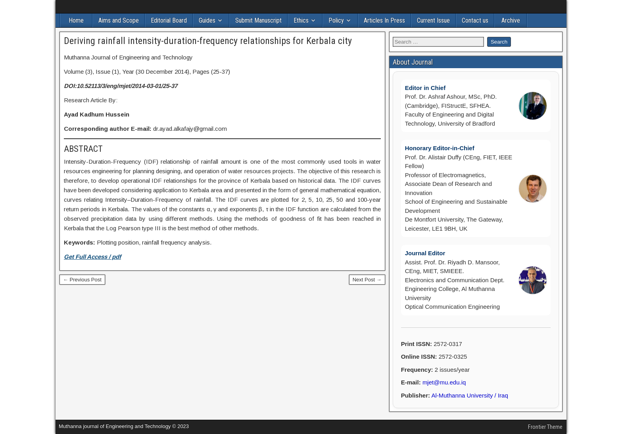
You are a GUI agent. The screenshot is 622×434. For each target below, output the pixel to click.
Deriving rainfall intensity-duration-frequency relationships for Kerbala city (208, 40)
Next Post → (367, 280)
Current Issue (433, 20)
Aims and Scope (118, 20)
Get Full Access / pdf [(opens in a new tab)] (92, 256)
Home (76, 20)
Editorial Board (169, 20)
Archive (510, 20)
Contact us (475, 20)
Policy (336, 20)
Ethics (301, 20)
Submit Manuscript (258, 20)
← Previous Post (82, 280)
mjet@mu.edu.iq (444, 382)
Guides (207, 20)
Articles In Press (384, 20)
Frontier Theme (545, 426)
